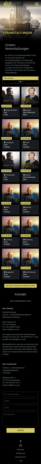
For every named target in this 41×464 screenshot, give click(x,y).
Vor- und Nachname (11, 394)
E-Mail (6, 408)
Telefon (7, 401)
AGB (21, 461)
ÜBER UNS (20, 450)
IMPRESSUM (20, 453)
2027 (20, 82)
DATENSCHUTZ (20, 457)
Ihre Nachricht (9, 414)
